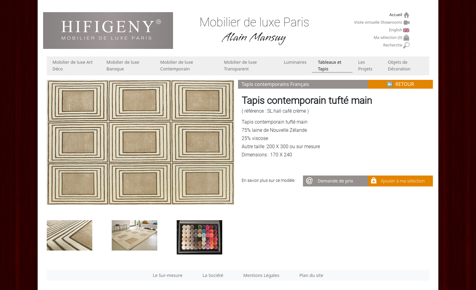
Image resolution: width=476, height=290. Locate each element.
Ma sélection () (389, 37)
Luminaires (295, 62)
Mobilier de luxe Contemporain (176, 65)
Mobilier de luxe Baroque (123, 65)
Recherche (393, 45)
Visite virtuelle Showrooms (378, 22)
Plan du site (311, 275)
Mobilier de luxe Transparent (240, 65)
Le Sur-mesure (167, 275)
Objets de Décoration (399, 65)
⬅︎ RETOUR (400, 84)
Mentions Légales (261, 275)
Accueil (396, 15)
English (396, 29)
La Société (212, 275)
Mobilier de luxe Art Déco (73, 65)
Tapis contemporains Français (275, 84)
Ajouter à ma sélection (403, 181)
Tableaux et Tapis (329, 65)
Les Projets (365, 65)
